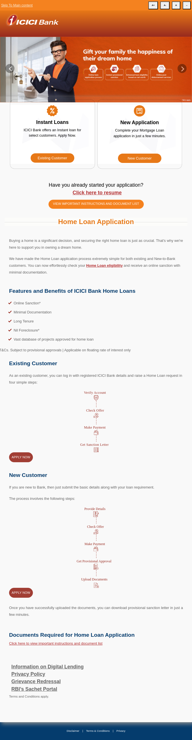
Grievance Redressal (36, 681)
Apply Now (21, 457)
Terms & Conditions (98, 730)
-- (186, 5)
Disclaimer (73, 730)
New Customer (140, 158)
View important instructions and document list (96, 203)
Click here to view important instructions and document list (55, 643)
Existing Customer (52, 158)
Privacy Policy (28, 674)
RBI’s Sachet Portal (34, 689)
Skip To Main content (17, 5)
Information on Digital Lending (47, 667)
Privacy (121, 730)
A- (165, 5)
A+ (153, 5)
